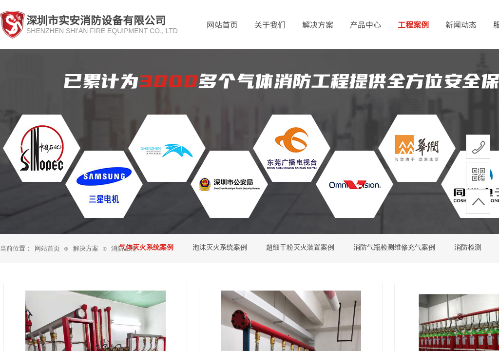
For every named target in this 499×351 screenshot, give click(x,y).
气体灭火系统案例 (146, 247)
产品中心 (365, 24)
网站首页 (222, 24)
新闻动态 (461, 24)
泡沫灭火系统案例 (219, 247)
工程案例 (413, 24)
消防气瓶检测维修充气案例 (394, 247)
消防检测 (467, 247)
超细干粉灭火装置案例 (300, 247)
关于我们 (270, 24)
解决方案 (317, 24)
